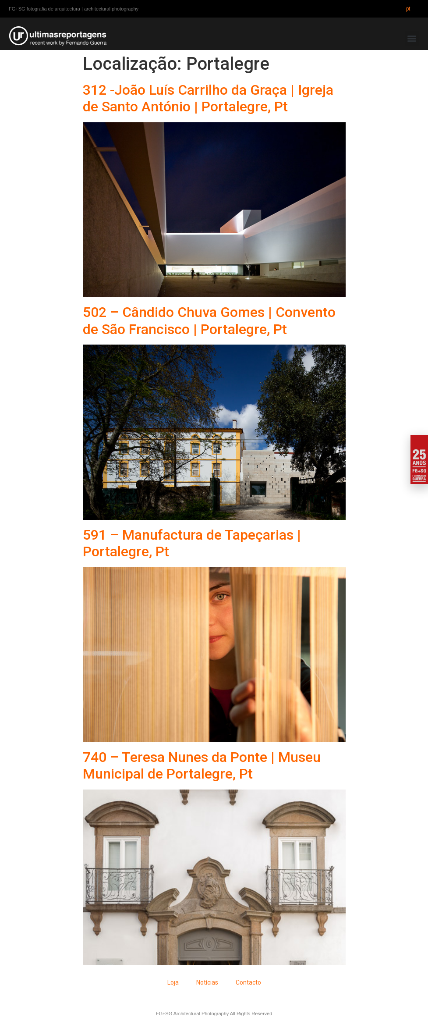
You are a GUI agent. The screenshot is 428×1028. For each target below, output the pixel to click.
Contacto (248, 982)
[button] (412, 38)
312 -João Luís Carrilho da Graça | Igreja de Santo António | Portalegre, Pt (208, 98)
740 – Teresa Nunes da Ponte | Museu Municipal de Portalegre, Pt (202, 765)
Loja (173, 982)
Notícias (207, 982)
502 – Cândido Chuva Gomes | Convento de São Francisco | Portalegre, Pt (209, 320)
